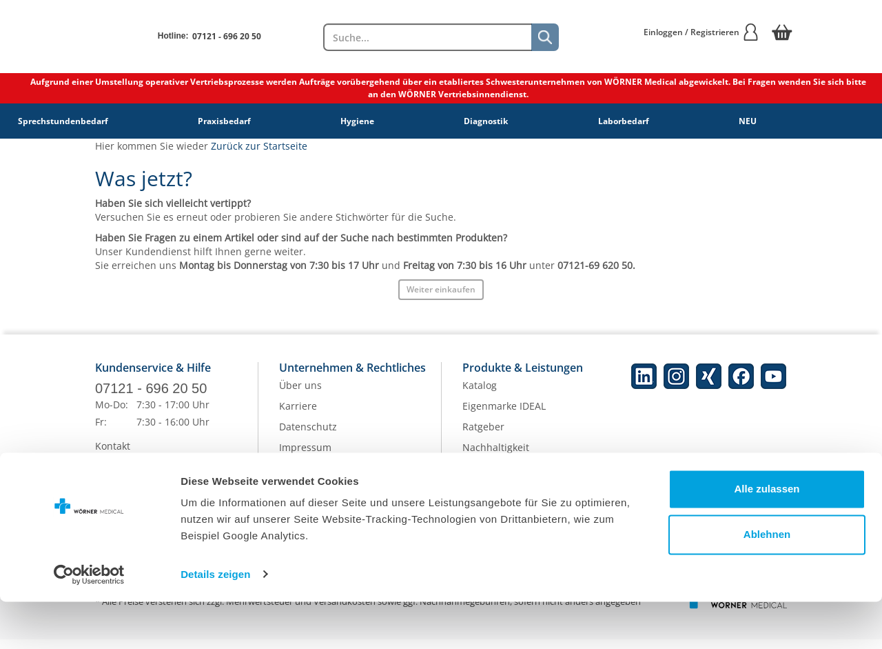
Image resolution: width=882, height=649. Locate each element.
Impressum (305, 456)
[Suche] (545, 37)
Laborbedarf (623, 121)
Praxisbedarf (224, 121)
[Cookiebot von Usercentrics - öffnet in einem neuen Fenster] (89, 622)
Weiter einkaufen (441, 289)
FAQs (107, 476)
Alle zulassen (766, 537)
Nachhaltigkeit (495, 456)
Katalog (479, 394)
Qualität (481, 476)
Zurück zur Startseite (259, 145)
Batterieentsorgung (507, 497)
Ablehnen (766, 582)
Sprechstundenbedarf (63, 121)
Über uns (300, 394)
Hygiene (357, 121)
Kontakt (112, 455)
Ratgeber (483, 435)
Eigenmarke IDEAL (504, 414)
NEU (748, 121)
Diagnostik (486, 121)
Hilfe (105, 496)
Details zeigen (215, 622)
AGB (288, 476)
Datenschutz (308, 435)
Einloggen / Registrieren (701, 32)
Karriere (298, 414)
